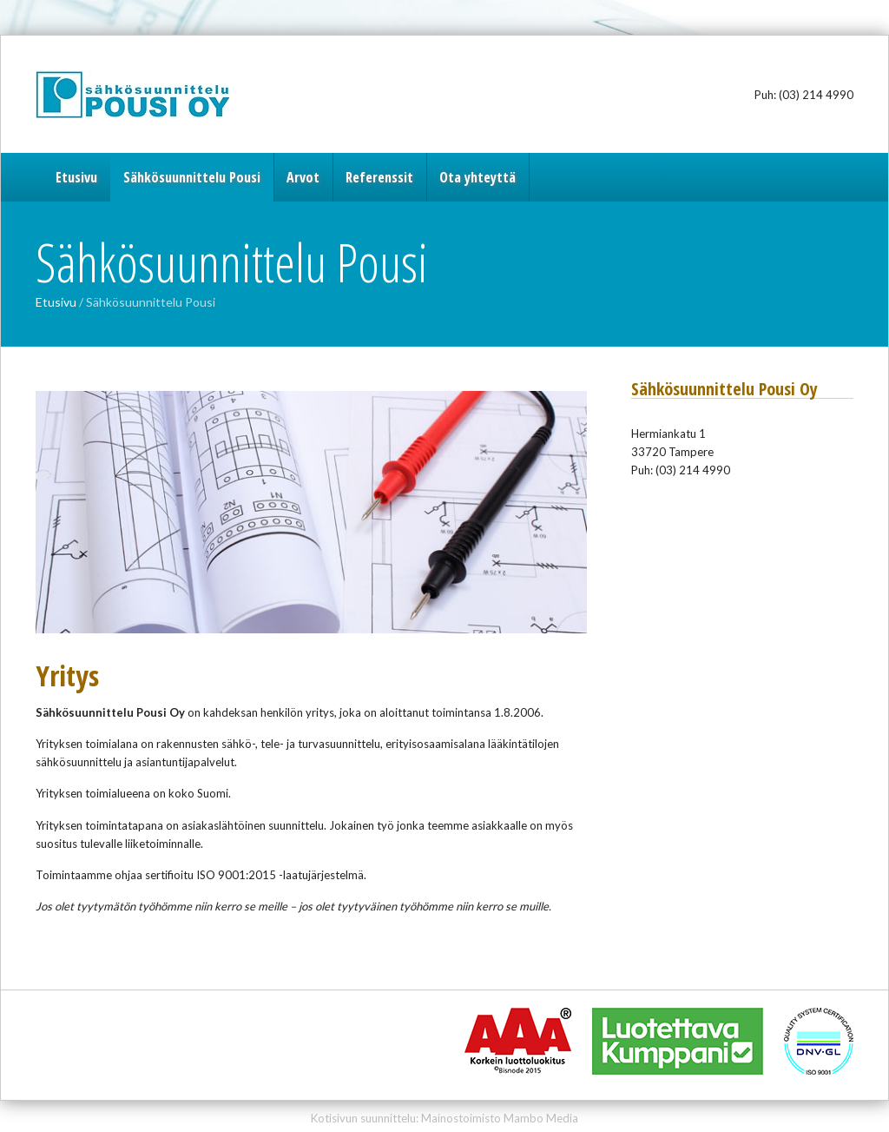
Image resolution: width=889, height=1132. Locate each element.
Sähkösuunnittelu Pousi (144, 94)
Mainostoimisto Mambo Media (499, 1118)
